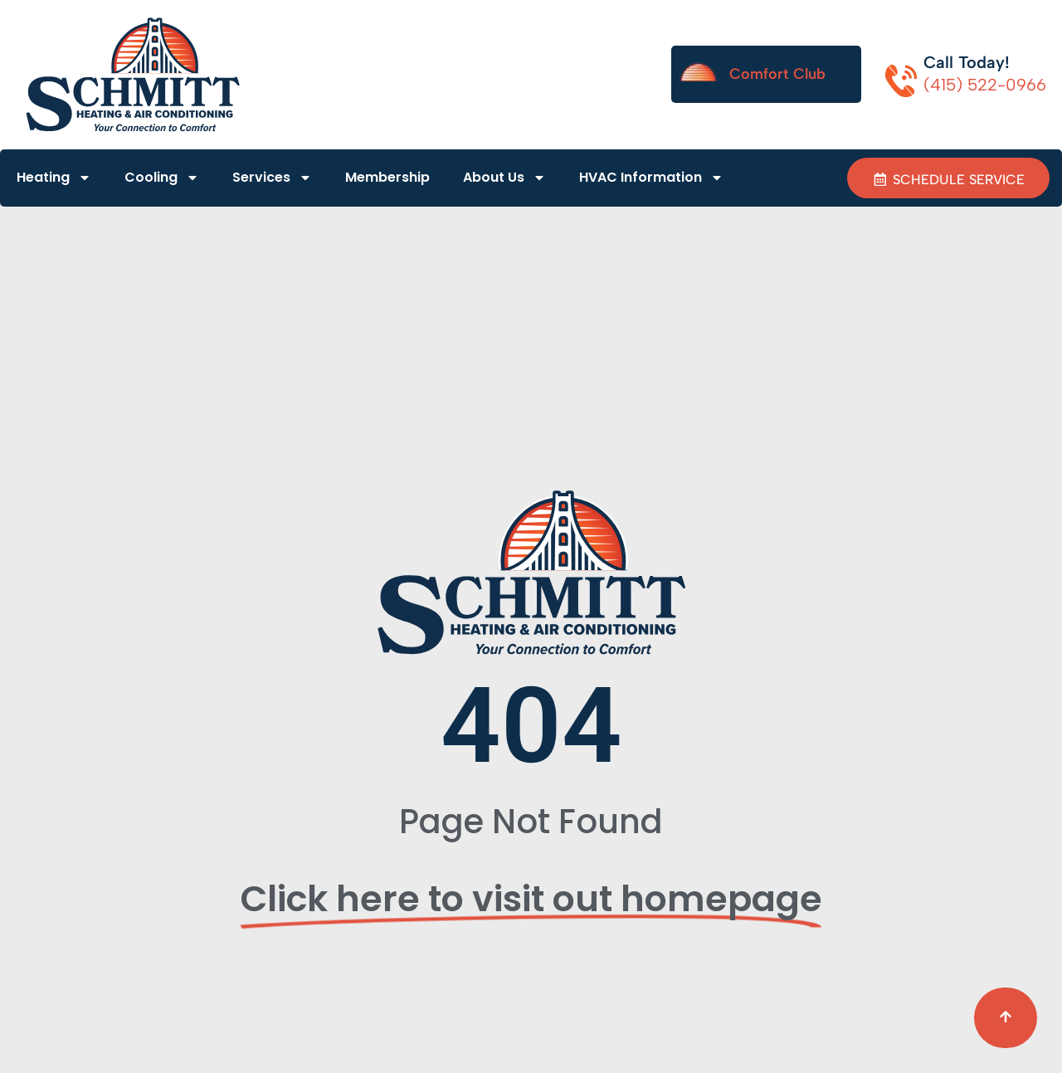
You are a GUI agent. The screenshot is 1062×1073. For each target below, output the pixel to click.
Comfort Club (777, 74)
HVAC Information (651, 178)
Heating (54, 178)
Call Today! (966, 62)
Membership (387, 178)
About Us (504, 178)
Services (272, 178)
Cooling (161, 178)
